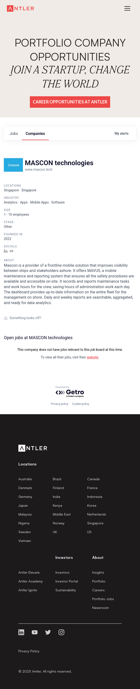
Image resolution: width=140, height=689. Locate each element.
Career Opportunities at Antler (70, 101)
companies (35, 133)
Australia (25, 479)
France (92, 488)
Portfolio (98, 581)
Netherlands (96, 514)
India (56, 497)
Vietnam (24, 541)
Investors (62, 572)
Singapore (95, 523)
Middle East (62, 514)
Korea (91, 505)
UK (55, 532)
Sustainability (65, 590)
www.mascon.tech (38, 169)
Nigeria (23, 523)
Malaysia (25, 514)
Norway (59, 523)
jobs (14, 133)
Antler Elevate (29, 572)
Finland (58, 488)
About (97, 557)
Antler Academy (30, 581)
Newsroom (100, 608)
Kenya (57, 505)
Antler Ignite (27, 590)
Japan (23, 505)
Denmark (25, 488)
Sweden (24, 532)
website (92, 357)
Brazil (57, 479)
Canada (93, 479)
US (89, 532)
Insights (98, 572)
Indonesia (94, 497)
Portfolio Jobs (103, 599)
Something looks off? (22, 318)
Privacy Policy (28, 651)
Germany (25, 497)
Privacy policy (59, 404)
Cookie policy (80, 404)
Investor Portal (66, 581)
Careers (98, 590)
